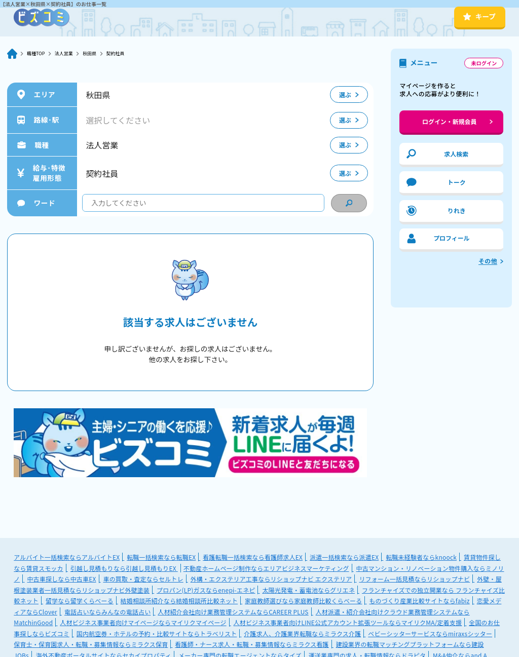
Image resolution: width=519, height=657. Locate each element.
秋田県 (104, 53)
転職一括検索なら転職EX (161, 557)
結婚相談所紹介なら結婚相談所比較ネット (179, 600)
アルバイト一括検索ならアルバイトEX (67, 557)
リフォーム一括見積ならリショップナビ (414, 578)
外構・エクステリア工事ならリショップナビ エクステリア (271, 578)
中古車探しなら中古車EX (61, 578)
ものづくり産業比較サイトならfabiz (419, 600)
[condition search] (348, 203)
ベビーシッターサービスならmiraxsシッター (430, 633)
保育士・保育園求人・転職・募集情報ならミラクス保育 (91, 644)
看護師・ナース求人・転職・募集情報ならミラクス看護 (251, 644)
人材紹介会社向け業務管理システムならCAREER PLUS (233, 611)
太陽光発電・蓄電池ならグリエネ (308, 590)
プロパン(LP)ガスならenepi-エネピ (206, 590)
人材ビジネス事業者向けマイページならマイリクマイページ (143, 622)
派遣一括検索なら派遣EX (344, 557)
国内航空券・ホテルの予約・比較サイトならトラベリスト (157, 633)
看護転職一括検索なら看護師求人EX (253, 557)
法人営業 (73, 53)
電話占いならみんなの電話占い (107, 611)
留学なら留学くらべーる (80, 600)
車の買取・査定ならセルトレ (143, 578)
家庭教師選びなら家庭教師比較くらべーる (303, 600)
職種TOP (39, 53)
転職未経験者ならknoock (421, 557)
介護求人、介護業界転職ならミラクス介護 (302, 633)
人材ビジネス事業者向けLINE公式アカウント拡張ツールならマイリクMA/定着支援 (348, 622)
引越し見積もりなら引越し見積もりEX (124, 568)
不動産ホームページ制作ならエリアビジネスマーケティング (266, 568)
